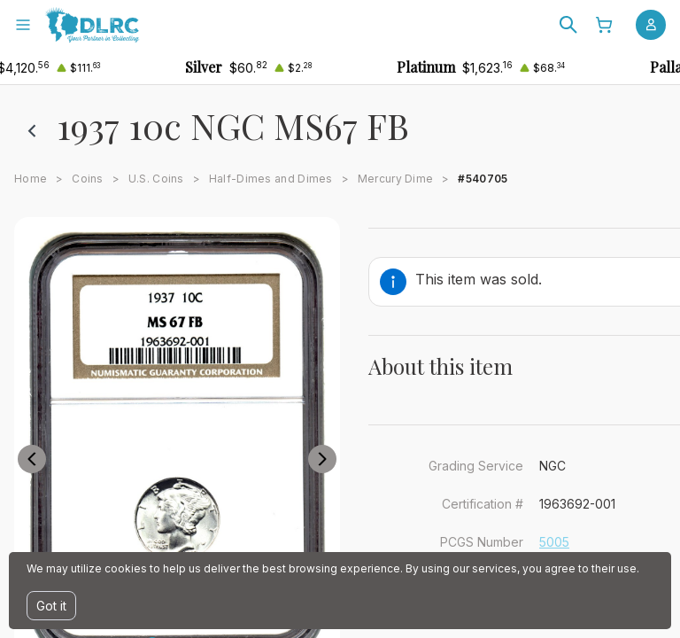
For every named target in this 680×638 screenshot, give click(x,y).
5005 (554, 541)
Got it (51, 605)
